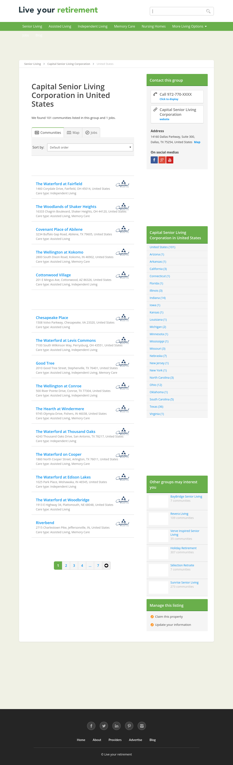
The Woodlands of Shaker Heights (66, 206)
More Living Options (189, 26)
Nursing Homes (154, 26)
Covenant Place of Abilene (59, 229)
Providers (115, 740)
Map (197, 142)
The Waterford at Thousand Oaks (65, 431)
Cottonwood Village (53, 274)
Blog (38, 35)
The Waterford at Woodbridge (63, 499)
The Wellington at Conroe (58, 385)
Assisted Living (60, 26)
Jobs (25, 35)
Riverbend (45, 522)
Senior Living (32, 26)
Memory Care (124, 26)
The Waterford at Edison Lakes (63, 477)
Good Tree (45, 363)
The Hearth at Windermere (60, 408)
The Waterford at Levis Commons (66, 340)
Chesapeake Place (52, 317)
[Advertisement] (129, 45)
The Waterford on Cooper (58, 454)
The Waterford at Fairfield (59, 183)
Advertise (135, 740)
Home (81, 740)
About (97, 740)
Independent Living (92, 26)
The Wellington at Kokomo (59, 252)
